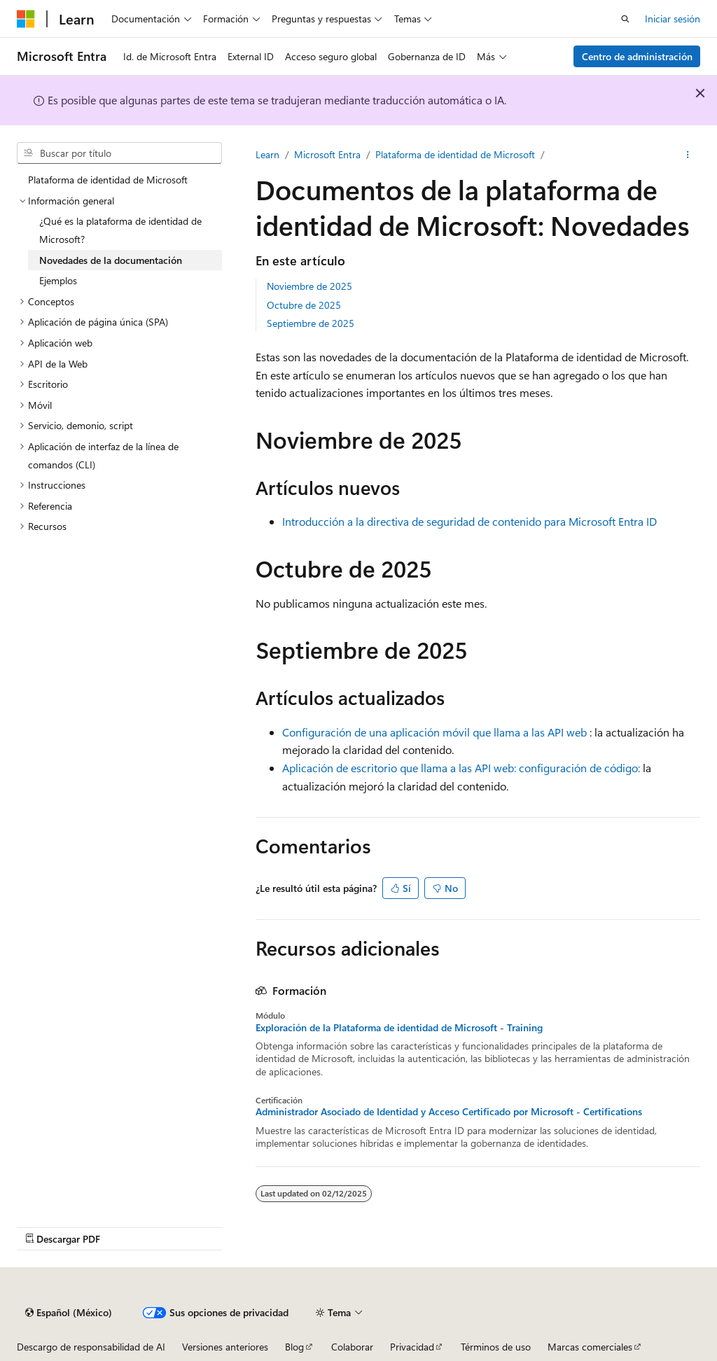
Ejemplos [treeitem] (58, 280)
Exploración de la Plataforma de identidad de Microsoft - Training (399, 1027)
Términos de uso (496, 1346)
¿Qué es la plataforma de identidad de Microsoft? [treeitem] (120, 230)
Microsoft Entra (327, 154)
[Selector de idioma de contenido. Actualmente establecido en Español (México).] (68, 1312)
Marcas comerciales (590, 1346)
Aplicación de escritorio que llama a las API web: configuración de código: (461, 767)
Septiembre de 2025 (310, 323)
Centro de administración (637, 56)
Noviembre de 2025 (309, 286)
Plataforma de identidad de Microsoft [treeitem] (108, 179)
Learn (267, 154)
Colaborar (352, 1346)
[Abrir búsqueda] (625, 19)
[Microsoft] (26, 19)
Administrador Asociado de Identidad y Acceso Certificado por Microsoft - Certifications (449, 1111)
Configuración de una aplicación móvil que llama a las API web (434, 732)
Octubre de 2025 (304, 305)
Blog (294, 1346)
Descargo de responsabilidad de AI (91, 1346)
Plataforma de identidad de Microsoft (455, 154)
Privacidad (412, 1346)
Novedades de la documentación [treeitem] (110, 260)
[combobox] (119, 153)
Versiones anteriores (225, 1346)
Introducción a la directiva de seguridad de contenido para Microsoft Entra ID (469, 521)
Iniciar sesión (672, 18)
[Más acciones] (688, 155)
